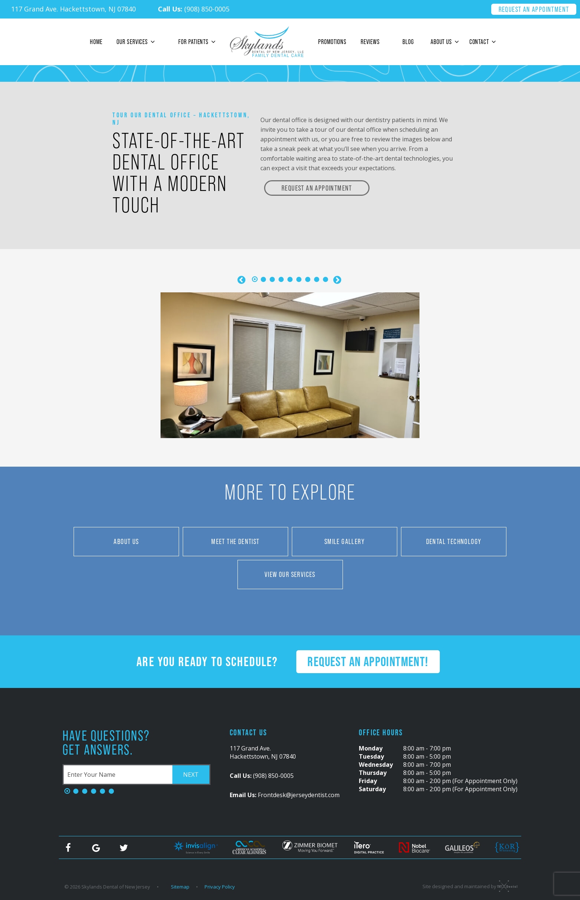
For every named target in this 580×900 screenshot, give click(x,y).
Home (96, 42)
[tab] (254, 280)
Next (191, 774)
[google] (95, 847)
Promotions (332, 42)
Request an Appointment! (367, 661)
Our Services (137, 42)
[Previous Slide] (242, 280)
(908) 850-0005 (193, 8)
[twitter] (123, 847)
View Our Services (290, 574)
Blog (408, 42)
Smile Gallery (344, 541)
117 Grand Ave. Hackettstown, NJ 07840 (73, 8)
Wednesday (376, 764)
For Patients (198, 42)
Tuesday (371, 756)
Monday (370, 748)
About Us (446, 42)
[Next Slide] (338, 280)
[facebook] (68, 847)
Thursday (373, 773)
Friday (368, 781)
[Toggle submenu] (152, 41)
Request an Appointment (534, 9)
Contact (484, 42)
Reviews (370, 42)
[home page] (267, 42)
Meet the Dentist (235, 541)
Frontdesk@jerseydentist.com (285, 795)
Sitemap (180, 886)
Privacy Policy (220, 886)
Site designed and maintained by (468, 886)
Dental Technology (454, 541)
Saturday (372, 789)
